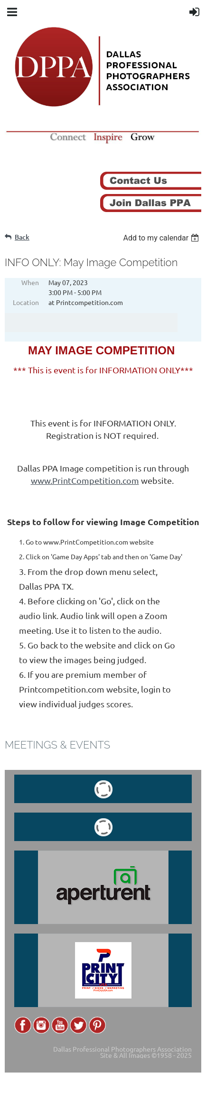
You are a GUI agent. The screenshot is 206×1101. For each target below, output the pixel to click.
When (30, 282)
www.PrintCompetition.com (85, 480)
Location (26, 302)
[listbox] (162, 238)
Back (22, 236)
